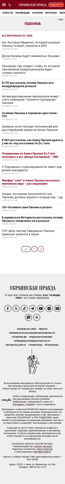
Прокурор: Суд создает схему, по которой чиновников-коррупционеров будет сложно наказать (31, 69)
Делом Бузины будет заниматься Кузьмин (30, 56)
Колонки (37, 12)
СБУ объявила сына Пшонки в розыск (27, 207)
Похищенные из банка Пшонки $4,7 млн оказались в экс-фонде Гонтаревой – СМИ (30, 155)
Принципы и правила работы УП (32, 341)
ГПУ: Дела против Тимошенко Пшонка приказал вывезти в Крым (28, 232)
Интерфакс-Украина (23, 404)
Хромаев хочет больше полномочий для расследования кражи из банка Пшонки (30, 128)
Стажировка (35, 345)
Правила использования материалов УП (32, 333)
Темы (60, 20)
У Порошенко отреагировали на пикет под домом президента (32, 168)
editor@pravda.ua (42, 451)
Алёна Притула (44, 449)
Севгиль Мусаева (43, 446)
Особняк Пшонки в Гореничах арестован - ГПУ (30, 114)
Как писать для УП (16, 345)
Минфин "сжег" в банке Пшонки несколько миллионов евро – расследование (31, 182)
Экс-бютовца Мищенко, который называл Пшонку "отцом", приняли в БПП (31, 44)
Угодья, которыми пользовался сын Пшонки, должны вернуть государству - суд (32, 195)
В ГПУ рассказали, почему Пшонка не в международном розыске (28, 84)
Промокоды (51, 345)
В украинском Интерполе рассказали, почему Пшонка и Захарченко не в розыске (32, 219)
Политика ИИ (19, 337)
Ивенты (43, 329)
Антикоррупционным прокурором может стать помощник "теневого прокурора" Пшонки (30, 100)
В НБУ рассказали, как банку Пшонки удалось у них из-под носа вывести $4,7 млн (32, 141)
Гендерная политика (40, 337)
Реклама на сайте (27, 329)
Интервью (51, 12)
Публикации (22, 12)
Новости (8, 12)
